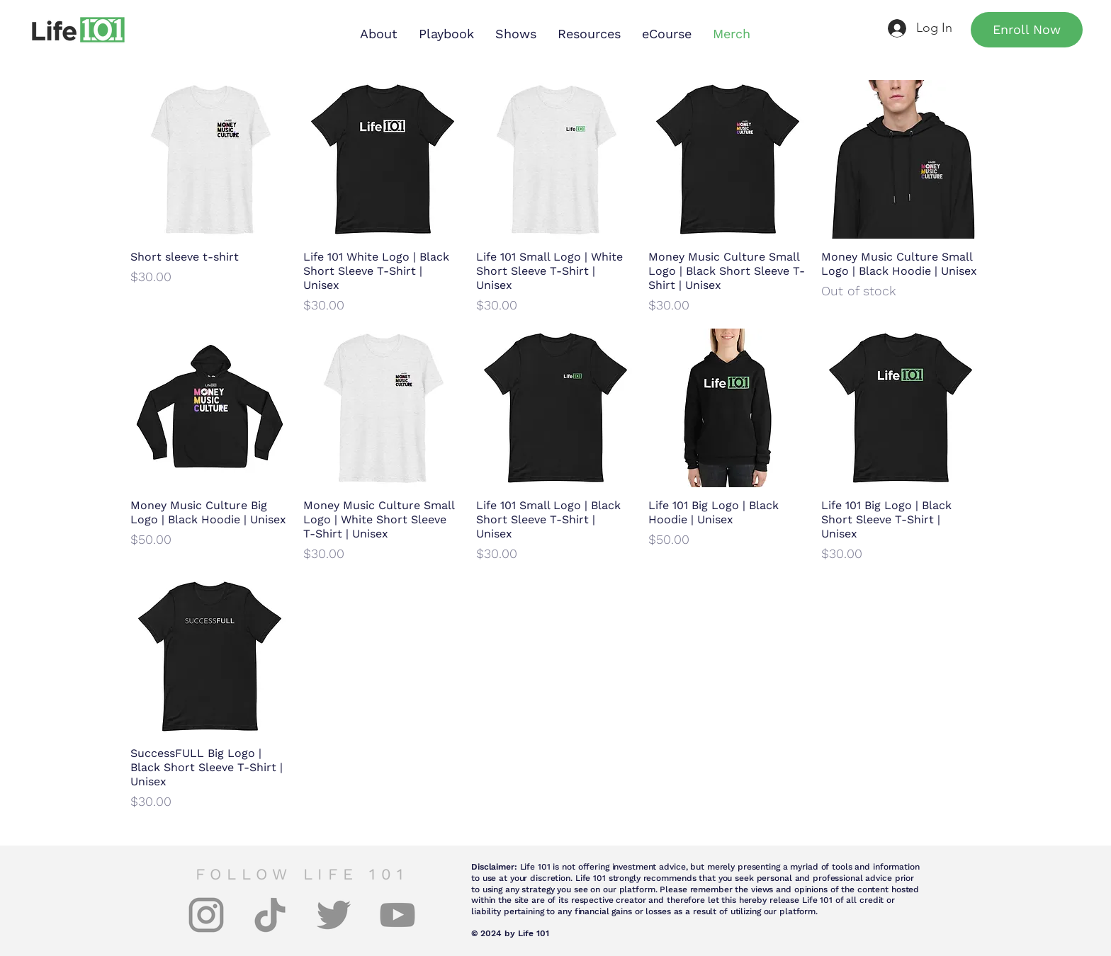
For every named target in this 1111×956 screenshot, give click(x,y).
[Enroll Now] (1027, 29)
